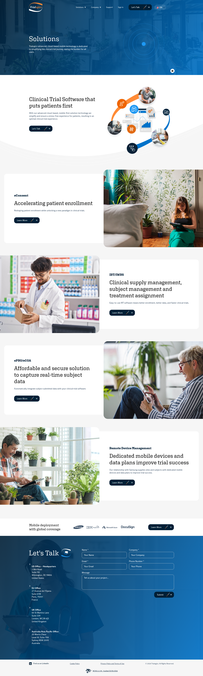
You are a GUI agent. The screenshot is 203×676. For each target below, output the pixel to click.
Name (85, 550)
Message (86, 573)
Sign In (120, 7)
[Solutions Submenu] (86, 7)
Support (109, 7)
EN (159, 7)
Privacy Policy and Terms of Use (112, 663)
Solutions (80, 7)
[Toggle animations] (172, 71)
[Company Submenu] (101, 7)
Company (95, 7)
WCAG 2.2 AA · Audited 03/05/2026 (101, 671)
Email (85, 561)
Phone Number (136, 561)
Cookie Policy (75, 663)
